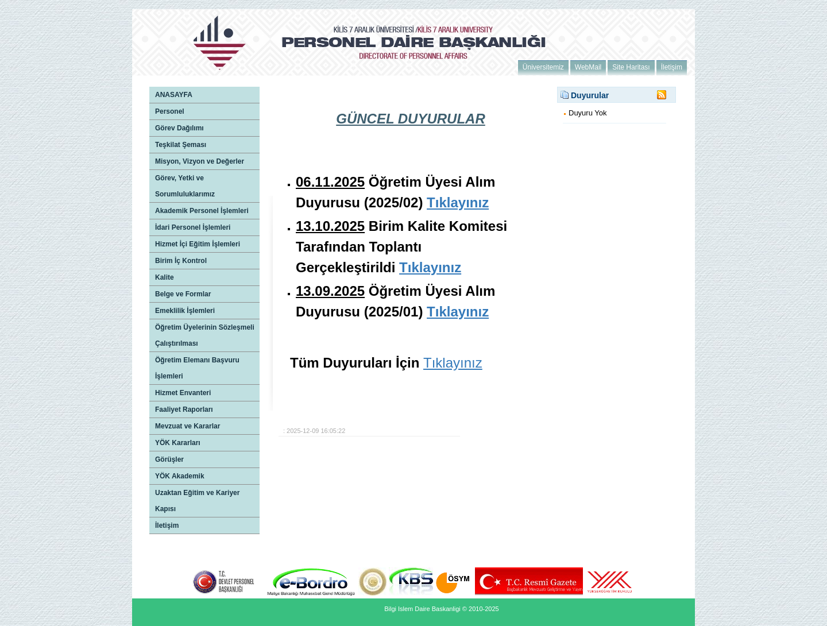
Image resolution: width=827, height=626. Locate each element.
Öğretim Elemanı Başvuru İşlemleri (197, 368)
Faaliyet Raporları (184, 409)
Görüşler (169, 459)
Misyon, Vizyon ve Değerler (199, 161)
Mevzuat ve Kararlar (187, 426)
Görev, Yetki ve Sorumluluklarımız (185, 186)
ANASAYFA (173, 95)
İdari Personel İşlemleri (192, 227)
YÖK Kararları (177, 443)
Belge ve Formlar (183, 294)
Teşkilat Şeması (180, 145)
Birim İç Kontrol (181, 261)
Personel (169, 111)
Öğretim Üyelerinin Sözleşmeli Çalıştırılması (204, 335)
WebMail (588, 67)
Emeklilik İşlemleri (185, 311)
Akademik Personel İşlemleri (202, 211)
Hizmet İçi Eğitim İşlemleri (197, 244)
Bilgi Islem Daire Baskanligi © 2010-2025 (441, 608)
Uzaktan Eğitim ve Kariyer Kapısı (197, 501)
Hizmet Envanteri (183, 393)
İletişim (671, 67)
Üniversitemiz (543, 67)
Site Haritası (631, 67)
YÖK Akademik (179, 476)
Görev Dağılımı (179, 128)
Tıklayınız (452, 362)
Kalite (164, 277)
